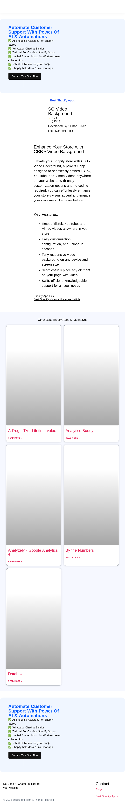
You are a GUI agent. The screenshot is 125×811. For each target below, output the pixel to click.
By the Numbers (80, 550)
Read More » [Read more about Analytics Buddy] (73, 438)
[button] (118, 6)
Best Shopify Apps (62, 100)
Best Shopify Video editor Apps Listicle (57, 299)
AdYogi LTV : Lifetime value (32, 430)
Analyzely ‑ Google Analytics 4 (33, 552)
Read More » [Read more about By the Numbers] (73, 557)
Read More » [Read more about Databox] (15, 681)
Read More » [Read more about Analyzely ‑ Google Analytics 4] (15, 561)
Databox (15, 674)
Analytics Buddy (80, 430)
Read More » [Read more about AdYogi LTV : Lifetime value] (15, 438)
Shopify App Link (44, 296)
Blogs (99, 789)
